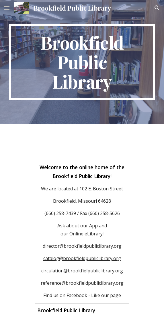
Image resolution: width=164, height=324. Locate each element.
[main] (82, 62)
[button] (7, 8)
